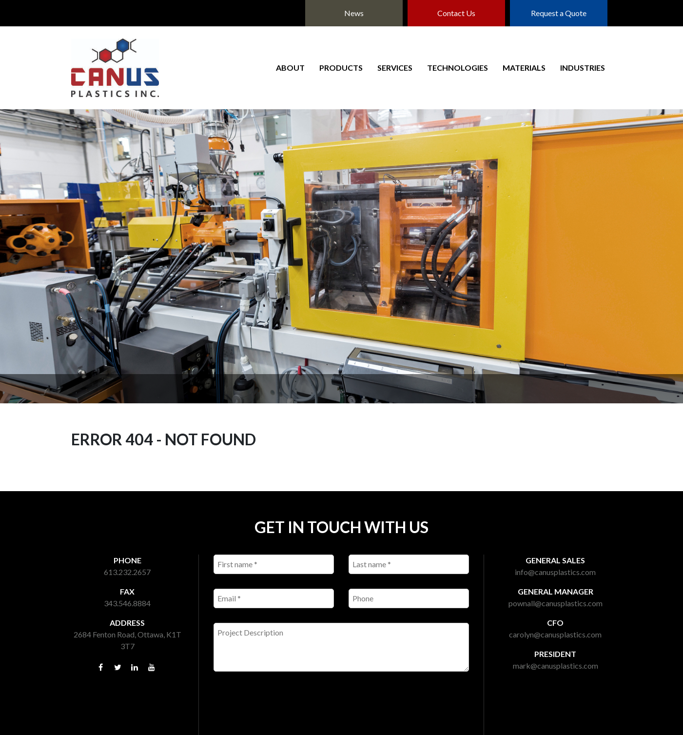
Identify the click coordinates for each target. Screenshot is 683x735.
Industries (582, 67)
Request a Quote (558, 13)
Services (394, 67)
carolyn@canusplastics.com (555, 634)
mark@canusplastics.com (555, 665)
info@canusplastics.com (555, 571)
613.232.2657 (127, 571)
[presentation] (288, 708)
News (354, 13)
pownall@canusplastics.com (555, 603)
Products (341, 67)
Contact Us (456, 13)
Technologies (457, 67)
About (290, 67)
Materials (524, 67)
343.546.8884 (127, 603)
